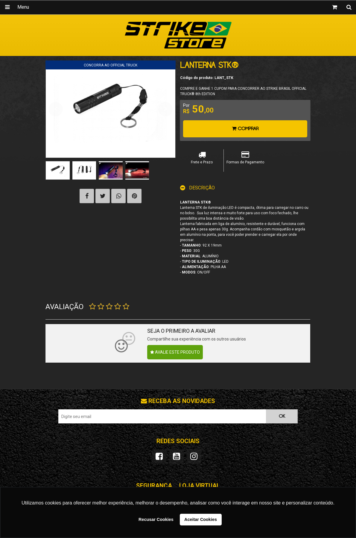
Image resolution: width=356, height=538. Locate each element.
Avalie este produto (175, 352)
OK (282, 416)
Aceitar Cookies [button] (200, 519)
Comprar (245, 129)
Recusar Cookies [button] (156, 519)
